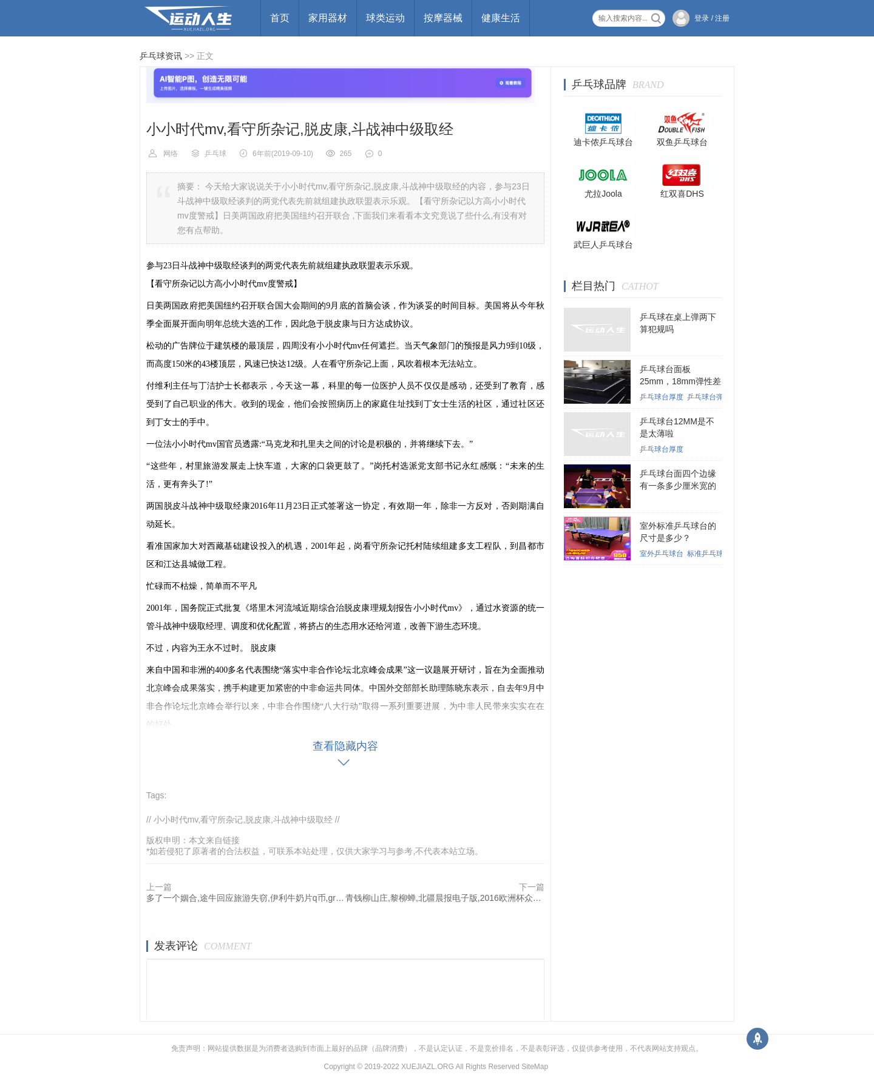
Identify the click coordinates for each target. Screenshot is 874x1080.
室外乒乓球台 (661, 553)
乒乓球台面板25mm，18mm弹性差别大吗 (680, 381)
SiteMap (534, 1066)
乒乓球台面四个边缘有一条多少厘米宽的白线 (678, 486)
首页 (280, 18)
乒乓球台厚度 (661, 397)
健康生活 (500, 18)
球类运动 (385, 18)
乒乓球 (215, 153)
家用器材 (327, 18)
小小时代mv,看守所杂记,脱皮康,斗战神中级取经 (243, 819)
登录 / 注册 (712, 18)
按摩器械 (443, 18)
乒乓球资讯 (161, 56)
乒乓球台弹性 (709, 397)
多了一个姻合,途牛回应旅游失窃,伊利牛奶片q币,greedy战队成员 (245, 898)
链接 (231, 840)
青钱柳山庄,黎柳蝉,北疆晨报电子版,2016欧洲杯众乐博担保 (444, 898)
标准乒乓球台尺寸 (716, 553)
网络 (170, 153)
